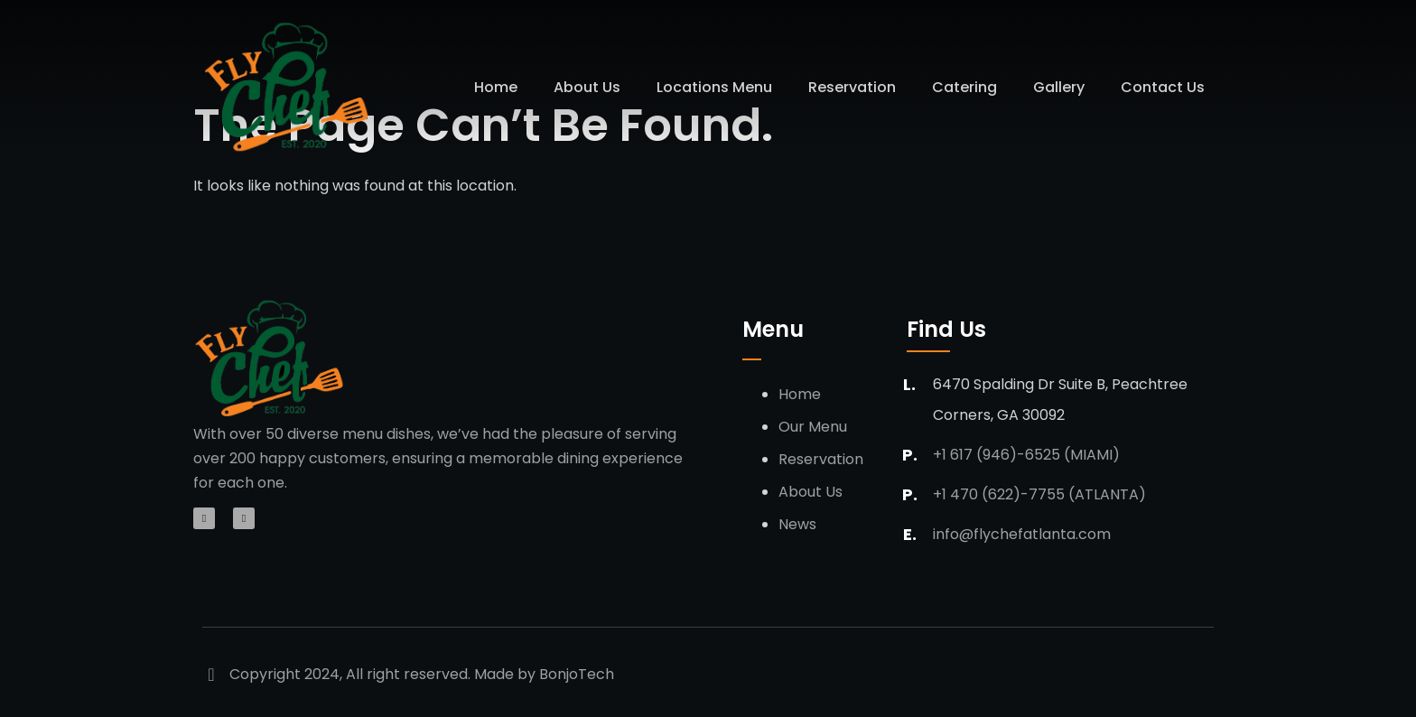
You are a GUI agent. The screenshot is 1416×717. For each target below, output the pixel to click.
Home (495, 87)
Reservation (852, 87)
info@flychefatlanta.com (1022, 534)
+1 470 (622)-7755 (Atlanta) (1039, 494)
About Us (587, 87)
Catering (964, 87)
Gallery (1059, 87)
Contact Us (1163, 87)
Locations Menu (714, 87)
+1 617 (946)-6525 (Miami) (1026, 454)
